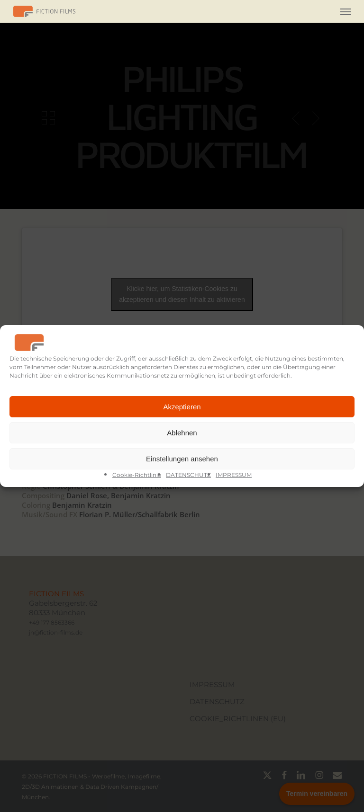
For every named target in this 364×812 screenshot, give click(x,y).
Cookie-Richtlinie (136, 474)
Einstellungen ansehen (182, 459)
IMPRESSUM (234, 474)
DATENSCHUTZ (188, 474)
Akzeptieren (181, 407)
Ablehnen (182, 433)
